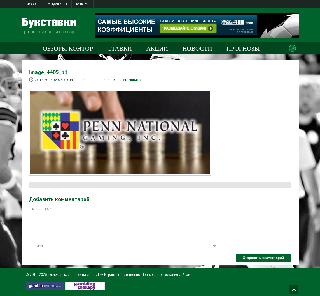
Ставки (119, 48)
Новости (197, 48)
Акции (157, 48)
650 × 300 (61, 79)
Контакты (82, 4)
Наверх (293, 289)
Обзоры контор (68, 48)
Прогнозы (243, 48)
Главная (31, 4)
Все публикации (56, 4)
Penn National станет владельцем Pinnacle (108, 79)
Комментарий (160, 221)
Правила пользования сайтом (166, 274)
